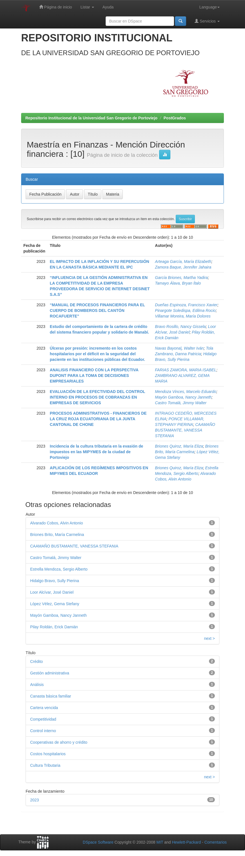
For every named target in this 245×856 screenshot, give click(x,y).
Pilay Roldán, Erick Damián (54, 627)
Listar (87, 7)
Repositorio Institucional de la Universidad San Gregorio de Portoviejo (91, 118)
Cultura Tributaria (45, 765)
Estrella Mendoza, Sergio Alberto (59, 569)
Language (209, 7)
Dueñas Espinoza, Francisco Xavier (186, 305)
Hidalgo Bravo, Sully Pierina (54, 580)
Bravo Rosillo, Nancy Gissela (180, 326)
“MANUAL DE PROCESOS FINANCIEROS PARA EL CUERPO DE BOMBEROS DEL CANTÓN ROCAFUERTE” (97, 310)
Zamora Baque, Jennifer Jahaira (183, 267)
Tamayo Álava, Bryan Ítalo (178, 283)
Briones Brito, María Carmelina (57, 534)
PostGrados (175, 118)
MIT (159, 842)
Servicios (207, 21)
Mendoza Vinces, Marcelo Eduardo (185, 391)
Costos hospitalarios (48, 754)
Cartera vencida (44, 707)
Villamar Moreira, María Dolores (182, 316)
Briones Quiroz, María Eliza (179, 446)
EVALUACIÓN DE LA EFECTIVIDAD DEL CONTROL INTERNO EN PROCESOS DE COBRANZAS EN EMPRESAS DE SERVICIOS (97, 397)
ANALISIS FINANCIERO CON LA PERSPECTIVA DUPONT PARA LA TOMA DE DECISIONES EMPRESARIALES (94, 375)
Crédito (36, 661)
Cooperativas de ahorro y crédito (58, 742)
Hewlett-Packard (186, 842)
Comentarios (215, 842)
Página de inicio (55, 7)
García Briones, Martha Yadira (181, 277)
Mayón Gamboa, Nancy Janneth (183, 397)
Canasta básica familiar (50, 696)
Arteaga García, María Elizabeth (183, 261)
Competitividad (43, 719)
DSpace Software (98, 842)
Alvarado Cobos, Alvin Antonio (56, 523)
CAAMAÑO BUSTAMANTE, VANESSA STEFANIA (185, 430)
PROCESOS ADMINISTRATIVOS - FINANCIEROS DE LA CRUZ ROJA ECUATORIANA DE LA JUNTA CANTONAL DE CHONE (98, 419)
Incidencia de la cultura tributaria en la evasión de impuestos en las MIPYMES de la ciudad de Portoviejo (96, 452)
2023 (34, 800)
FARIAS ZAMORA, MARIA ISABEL (185, 370)
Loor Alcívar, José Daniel (52, 592)
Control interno (43, 730)
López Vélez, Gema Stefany (54, 604)
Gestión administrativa (49, 673)
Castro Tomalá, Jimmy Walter (180, 403)
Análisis (37, 684)
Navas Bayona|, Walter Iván (179, 348)
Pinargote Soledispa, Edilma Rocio (185, 310)
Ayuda (108, 7)
